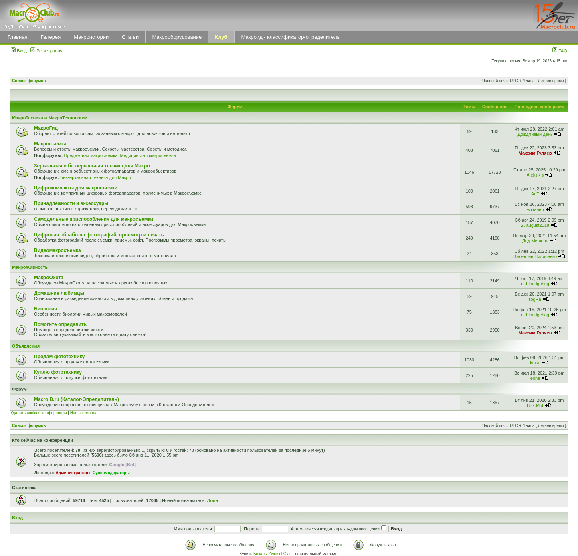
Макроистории (91, 37)
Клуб (221, 37)
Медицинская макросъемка (148, 155)
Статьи (130, 37)
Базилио (535, 209)
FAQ (559, 50)
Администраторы (72, 473)
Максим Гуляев (535, 153)
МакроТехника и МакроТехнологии (49, 117)
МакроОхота (48, 277)
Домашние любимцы (59, 293)
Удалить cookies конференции (38, 413)
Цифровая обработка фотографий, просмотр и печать (99, 235)
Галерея (50, 37)
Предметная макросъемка (90, 155)
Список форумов (29, 81)
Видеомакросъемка (57, 250)
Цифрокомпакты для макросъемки (75, 188)
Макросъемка (50, 144)
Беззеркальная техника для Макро (95, 177)
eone (535, 378)
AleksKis (535, 175)
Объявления (26, 346)
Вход (19, 50)
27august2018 (535, 225)
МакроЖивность (30, 267)
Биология (45, 309)
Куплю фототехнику (58, 372)
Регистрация (46, 50)
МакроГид (46, 128)
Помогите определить (60, 324)
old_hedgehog (535, 283)
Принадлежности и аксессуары (71, 203)
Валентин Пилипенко (535, 256)
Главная (17, 37)
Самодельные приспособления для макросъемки (93, 219)
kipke (535, 362)
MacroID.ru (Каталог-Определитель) (76, 399)
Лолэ (212, 500)
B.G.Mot (535, 405)
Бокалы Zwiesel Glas (273, 554)
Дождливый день (534, 134)
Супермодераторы (111, 473)
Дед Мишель (535, 240)
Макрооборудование (177, 37)
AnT (535, 193)
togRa (535, 299)
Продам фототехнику (59, 356)
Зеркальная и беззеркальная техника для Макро (92, 166)
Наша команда (84, 413)
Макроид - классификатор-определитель (290, 37)
